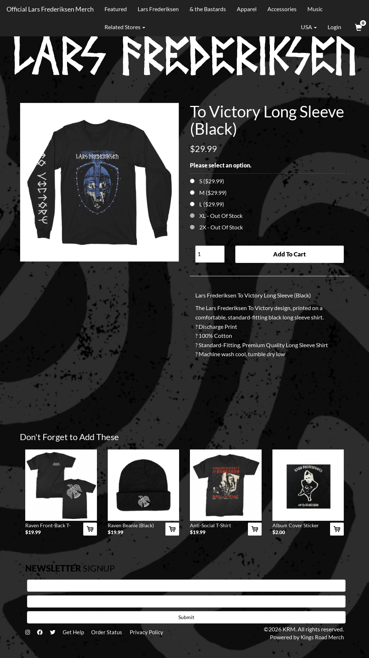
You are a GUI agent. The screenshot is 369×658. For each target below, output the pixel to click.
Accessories (280, 8)
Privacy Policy (155, 634)
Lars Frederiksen (157, 8)
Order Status (113, 634)
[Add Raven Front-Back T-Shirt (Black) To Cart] (90, 531)
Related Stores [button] (123, 26)
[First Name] (186, 587)
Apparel (245, 8)
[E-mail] (186, 603)
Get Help (78, 634)
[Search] (191, 27)
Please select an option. (221, 165)
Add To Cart (289, 254)
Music (313, 8)
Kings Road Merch (321, 639)
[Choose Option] (192, 181)
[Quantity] (209, 254)
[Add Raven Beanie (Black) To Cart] (172, 531)
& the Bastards (206, 8)
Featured (114, 8)
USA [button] (304, 27)
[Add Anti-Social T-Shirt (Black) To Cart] (255, 531)
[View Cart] (358, 27)
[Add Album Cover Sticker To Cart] (337, 531)
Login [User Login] (334, 26)
